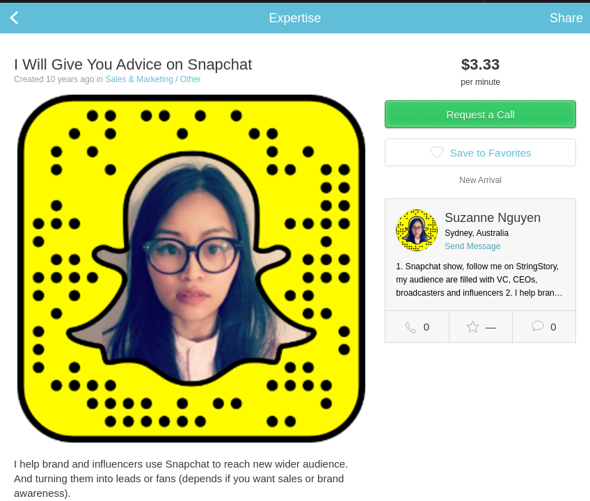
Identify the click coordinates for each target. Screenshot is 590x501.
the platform (75, 8)
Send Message (472, 260)
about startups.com (533, 9)
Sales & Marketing (139, 93)
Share (566, 32)
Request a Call (480, 128)
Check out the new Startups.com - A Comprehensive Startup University (333, 9)
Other (190, 93)
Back (28, 32)
